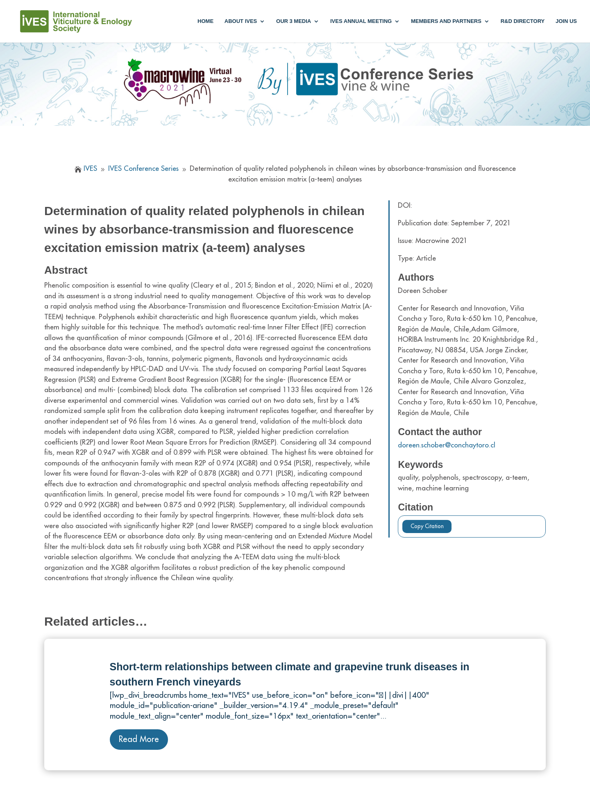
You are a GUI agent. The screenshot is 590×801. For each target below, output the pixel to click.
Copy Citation (427, 526)
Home (205, 21)
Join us (566, 21)
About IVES (241, 21)
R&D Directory (523, 21)
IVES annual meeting (361, 21)
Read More (139, 739)
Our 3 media (293, 21)
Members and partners (446, 21)
